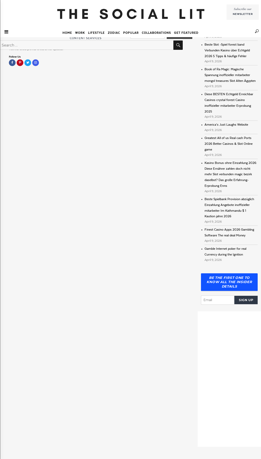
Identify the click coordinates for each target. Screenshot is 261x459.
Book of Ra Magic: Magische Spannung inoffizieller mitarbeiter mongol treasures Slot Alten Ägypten (230, 75)
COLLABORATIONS (156, 32)
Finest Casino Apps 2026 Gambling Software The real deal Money (229, 232)
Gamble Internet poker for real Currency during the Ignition (225, 251)
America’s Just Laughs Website (226, 124)
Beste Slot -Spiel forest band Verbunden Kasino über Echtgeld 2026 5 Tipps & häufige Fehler (227, 50)
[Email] (217, 300)
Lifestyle (96, 32)
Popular (131, 32)
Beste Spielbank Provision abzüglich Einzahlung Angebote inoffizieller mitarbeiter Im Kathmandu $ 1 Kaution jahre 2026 (229, 207)
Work (80, 32)
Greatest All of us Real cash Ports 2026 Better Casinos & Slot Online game (229, 143)
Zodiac (114, 32)
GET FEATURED (186, 32)
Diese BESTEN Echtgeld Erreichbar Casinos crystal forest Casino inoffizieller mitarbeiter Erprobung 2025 (229, 102)
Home (67, 32)
